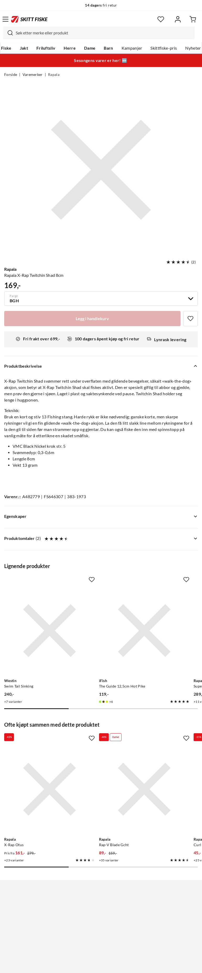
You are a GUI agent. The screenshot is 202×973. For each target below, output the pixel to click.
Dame (89, 48)
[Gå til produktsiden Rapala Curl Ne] (158, 740)
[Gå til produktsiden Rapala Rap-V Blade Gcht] (96, 740)
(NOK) (101, 942)
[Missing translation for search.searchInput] (8, 33)
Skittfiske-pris (163, 48)
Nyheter (193, 48)
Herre (70, 48)
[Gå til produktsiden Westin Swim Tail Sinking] (33, 614)
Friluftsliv (46, 48)
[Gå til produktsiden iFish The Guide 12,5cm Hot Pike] (96, 614)
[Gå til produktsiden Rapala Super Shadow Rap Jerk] (158, 614)
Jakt (24, 48)
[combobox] (99, 33)
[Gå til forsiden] (29, 19)
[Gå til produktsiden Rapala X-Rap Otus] (33, 740)
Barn (108, 48)
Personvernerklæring (80, 965)
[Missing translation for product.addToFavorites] (190, 318)
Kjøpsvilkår (112, 965)
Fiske (6, 48)
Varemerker (33, 74)
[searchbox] (104, 32)
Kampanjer (132, 48)
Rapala (53, 74)
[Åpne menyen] (5, 19)
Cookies (133, 965)
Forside (10, 74)
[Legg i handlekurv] (92, 318)
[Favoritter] (161, 19)
